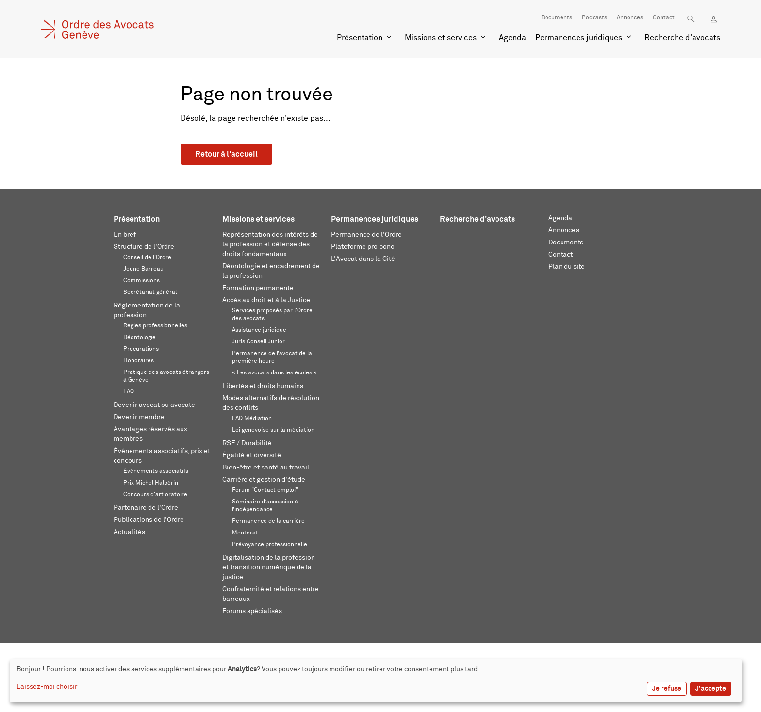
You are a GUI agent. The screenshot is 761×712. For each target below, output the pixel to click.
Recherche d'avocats (682, 38)
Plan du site (566, 266)
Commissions (141, 281)
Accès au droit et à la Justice (266, 300)
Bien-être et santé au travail (265, 467)
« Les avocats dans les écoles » (274, 373)
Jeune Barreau (143, 269)
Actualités (129, 532)
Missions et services (441, 38)
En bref (125, 234)
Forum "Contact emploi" (265, 490)
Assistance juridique (259, 330)
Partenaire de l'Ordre (146, 507)
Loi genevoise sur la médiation (273, 430)
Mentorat (245, 533)
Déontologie (139, 337)
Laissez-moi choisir (47, 686)
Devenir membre (139, 417)
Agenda (512, 38)
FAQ (128, 392)
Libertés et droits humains (262, 386)
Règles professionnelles (155, 326)
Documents (556, 18)
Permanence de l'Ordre (366, 234)
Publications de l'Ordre (149, 520)
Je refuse (666, 688)
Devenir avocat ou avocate (154, 405)
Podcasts (594, 18)
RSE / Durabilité (247, 443)
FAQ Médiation (252, 418)
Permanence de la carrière (268, 521)
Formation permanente (258, 288)
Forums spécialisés (252, 611)
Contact (664, 18)
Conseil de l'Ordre (147, 257)
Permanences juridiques (578, 38)
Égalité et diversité (251, 455)
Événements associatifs (155, 471)
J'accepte (710, 688)
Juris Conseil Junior (258, 342)
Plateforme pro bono (363, 246)
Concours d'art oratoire (155, 495)
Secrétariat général (150, 292)
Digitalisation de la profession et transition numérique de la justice (268, 567)
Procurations (141, 349)
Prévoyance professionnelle (269, 545)
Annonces (630, 18)
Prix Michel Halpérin (150, 483)
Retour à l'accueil (226, 154)
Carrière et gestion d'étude (263, 479)
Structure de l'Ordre (144, 246)
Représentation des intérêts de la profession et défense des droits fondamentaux (270, 244)
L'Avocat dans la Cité (363, 259)
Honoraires (138, 361)
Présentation (359, 38)
